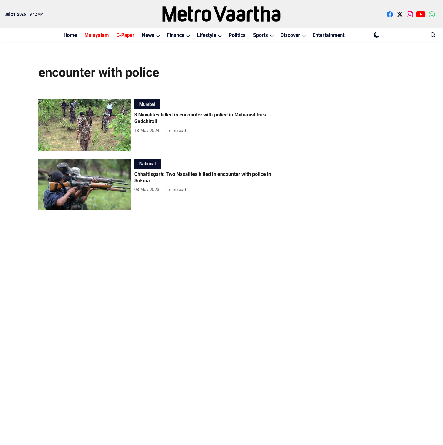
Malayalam (96, 35)
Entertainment (328, 35)
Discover (290, 35)
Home (70, 35)
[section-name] (147, 104)
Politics (237, 35)
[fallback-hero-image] (86, 125)
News (148, 35)
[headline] (206, 118)
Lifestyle (206, 35)
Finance (176, 35)
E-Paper (125, 35)
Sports (260, 35)
